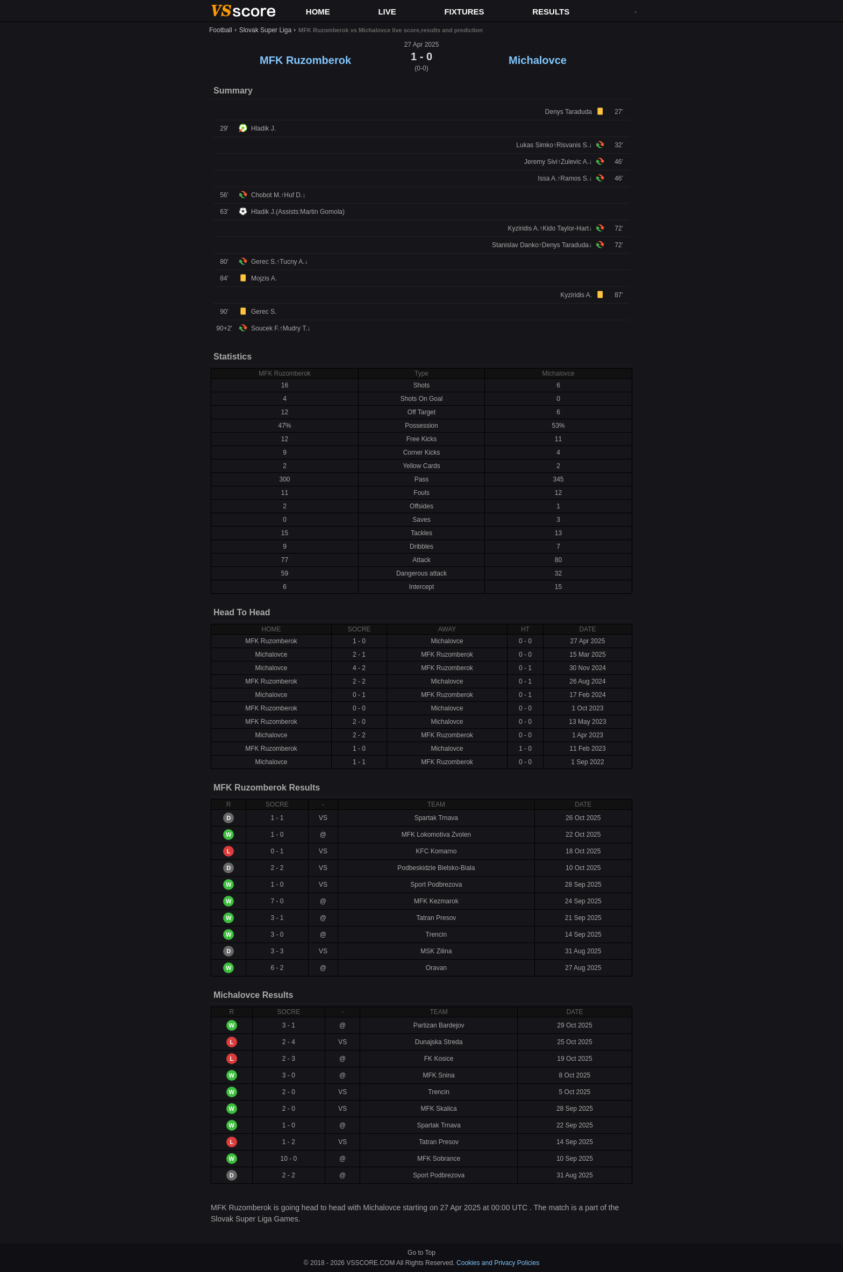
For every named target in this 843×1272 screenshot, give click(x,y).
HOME (318, 11)
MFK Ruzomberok (305, 60)
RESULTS (550, 11)
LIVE (387, 11)
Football (220, 30)
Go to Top (421, 1252)
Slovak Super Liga (265, 30)
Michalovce (538, 60)
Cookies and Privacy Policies (497, 1263)
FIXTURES (464, 11)
